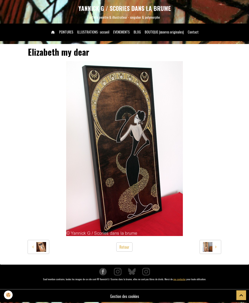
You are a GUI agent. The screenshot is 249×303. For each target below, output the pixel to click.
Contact (193, 31)
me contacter (179, 279)
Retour (124, 247)
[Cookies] (8, 295)
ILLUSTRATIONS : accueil (93, 31)
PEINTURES (66, 31)
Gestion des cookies (124, 296)
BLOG (137, 31)
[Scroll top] (241, 295)
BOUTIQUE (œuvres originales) (164, 31)
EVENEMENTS (121, 31)
